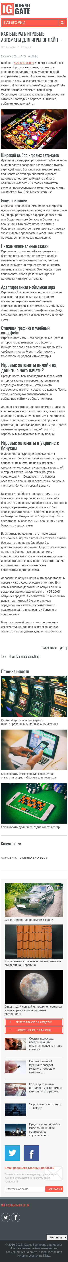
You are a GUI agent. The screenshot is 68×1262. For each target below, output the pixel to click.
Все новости (8, 47)
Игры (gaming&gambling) (24, 656)
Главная (26, 47)
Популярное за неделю (34, 1022)
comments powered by (24, 857)
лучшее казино (24, 62)
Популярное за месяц (34, 1030)
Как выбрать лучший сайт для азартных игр (30, 827)
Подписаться (54, 1189)
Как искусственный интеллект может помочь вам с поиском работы (45, 1088)
